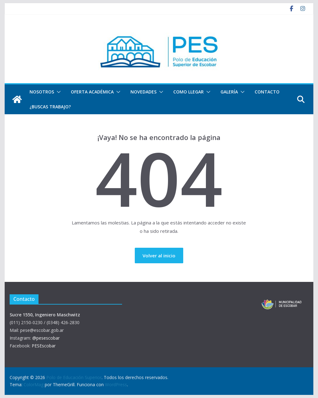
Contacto (267, 92)
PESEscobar (44, 346)
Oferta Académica (92, 92)
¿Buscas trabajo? (50, 107)
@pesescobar (46, 338)
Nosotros (42, 92)
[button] (57, 92)
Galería (229, 92)
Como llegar (188, 92)
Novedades (143, 92)
